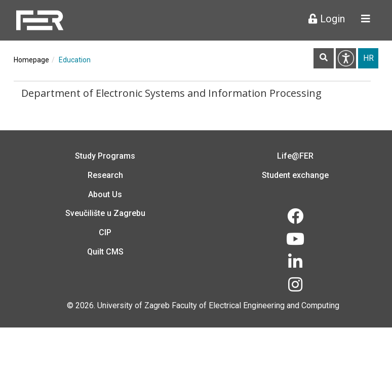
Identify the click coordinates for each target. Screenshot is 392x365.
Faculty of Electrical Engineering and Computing (255, 305)
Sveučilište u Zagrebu (105, 213)
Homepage (31, 60)
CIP (105, 232)
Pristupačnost (346, 58)
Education (75, 60)
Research (105, 175)
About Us (105, 194)
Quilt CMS (105, 252)
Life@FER (295, 156)
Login (326, 18)
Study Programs (105, 156)
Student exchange (295, 175)
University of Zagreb (133, 305)
